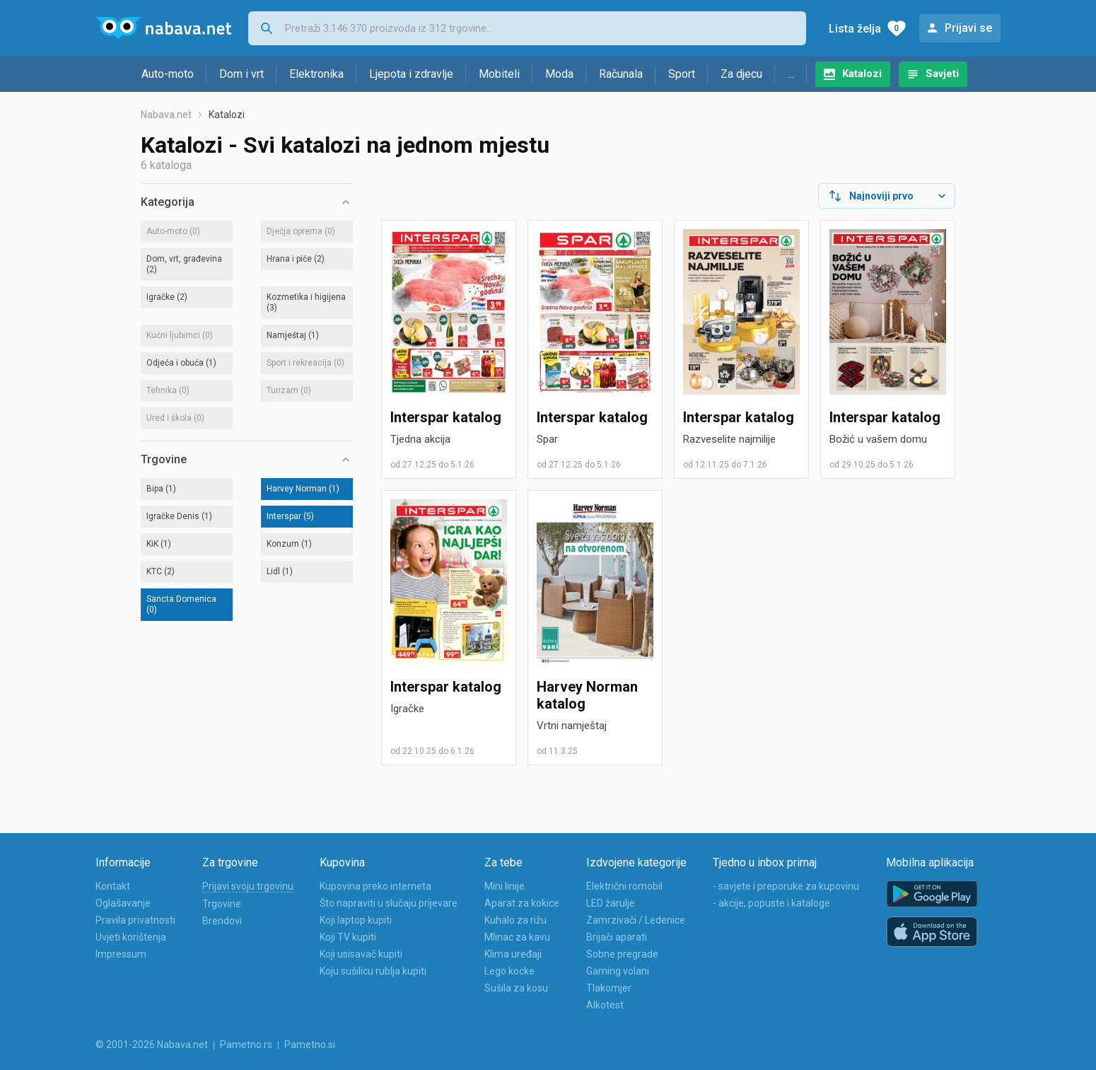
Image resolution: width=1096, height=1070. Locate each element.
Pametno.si (309, 1044)
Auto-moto (167, 74)
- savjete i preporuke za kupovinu (786, 886)
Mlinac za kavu (517, 937)
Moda (559, 74)
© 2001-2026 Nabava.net (151, 1044)
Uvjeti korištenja (130, 937)
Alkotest (605, 1005)
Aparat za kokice (521, 903)
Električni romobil (624, 886)
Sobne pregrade (622, 954)
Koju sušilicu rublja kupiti (373, 971)
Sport (681, 74)
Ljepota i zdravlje (411, 74)
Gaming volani (617, 971)
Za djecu (741, 74)
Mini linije (504, 886)
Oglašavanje (123, 903)
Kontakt (112, 886)
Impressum (120, 954)
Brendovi (222, 920)
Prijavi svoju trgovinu (247, 886)
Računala (621, 74)
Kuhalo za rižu (515, 920)
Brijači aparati (616, 937)
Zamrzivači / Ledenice (635, 920)
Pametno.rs (246, 1044)
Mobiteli (499, 74)
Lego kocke (509, 971)
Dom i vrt (241, 74)
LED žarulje (610, 903)
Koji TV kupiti (348, 937)
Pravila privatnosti (135, 920)
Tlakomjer (608, 988)
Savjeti (942, 73)
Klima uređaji (513, 954)
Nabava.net (166, 114)
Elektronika (316, 74)
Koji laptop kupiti (356, 920)
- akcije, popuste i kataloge (771, 903)
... (791, 74)
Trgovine (221, 903)
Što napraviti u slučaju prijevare (388, 903)
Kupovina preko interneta (375, 886)
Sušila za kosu (516, 988)
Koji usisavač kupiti (361, 954)
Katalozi (862, 73)
